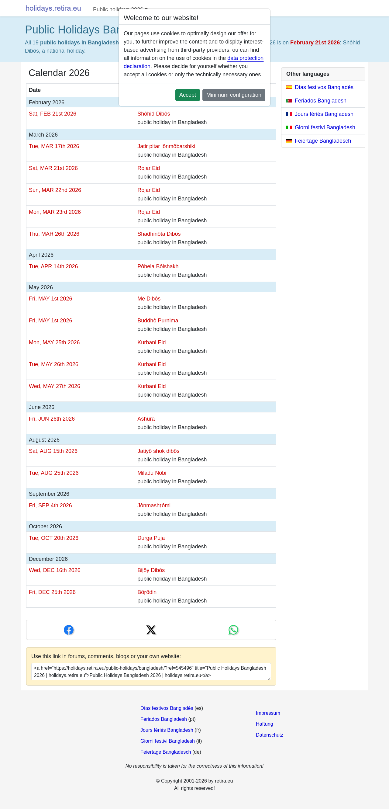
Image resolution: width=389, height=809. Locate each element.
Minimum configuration (233, 95)
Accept (187, 95)
